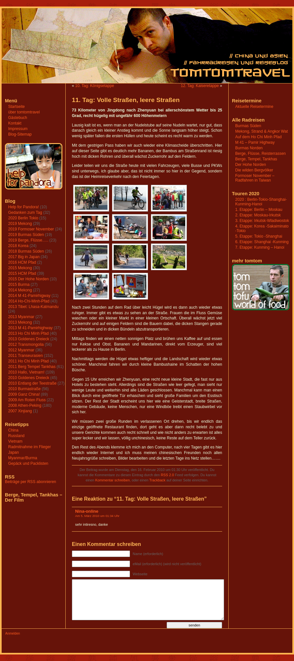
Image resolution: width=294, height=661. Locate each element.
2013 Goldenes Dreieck (28, 339)
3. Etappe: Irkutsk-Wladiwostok (262, 220)
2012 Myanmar (21, 350)
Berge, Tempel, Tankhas (256, 159)
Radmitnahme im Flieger (29, 447)
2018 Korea (18, 245)
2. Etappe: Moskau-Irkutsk (258, 215)
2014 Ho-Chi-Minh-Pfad (28, 301)
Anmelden (12, 633)
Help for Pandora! (23, 207)
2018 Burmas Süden (26, 251)
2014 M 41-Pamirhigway (29, 295)
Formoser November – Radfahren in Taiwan (254, 178)
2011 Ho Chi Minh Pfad (28, 361)
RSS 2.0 (167, 475)
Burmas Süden (248, 126)
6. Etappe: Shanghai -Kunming (261, 242)
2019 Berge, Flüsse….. (28, 240)
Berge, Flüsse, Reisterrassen (260, 153)
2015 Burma (18, 284)
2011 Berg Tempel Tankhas (32, 366)
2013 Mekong (20, 322)
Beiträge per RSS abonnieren (30, 481)
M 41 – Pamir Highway (255, 142)
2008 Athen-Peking (24, 405)
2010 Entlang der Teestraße (32, 383)
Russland (16, 435)
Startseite (16, 106)
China (13, 430)
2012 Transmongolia (26, 344)
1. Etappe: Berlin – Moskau (258, 209)
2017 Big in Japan (24, 257)
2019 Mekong (20, 223)
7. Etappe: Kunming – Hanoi (259, 247)
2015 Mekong (20, 268)
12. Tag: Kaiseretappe (200, 85)
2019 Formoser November (31, 229)
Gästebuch (17, 117)
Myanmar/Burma (22, 458)
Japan (13, 452)
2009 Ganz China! (24, 394)
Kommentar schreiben (112, 480)
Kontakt (15, 123)
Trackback (157, 480)
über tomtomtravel (24, 112)
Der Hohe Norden (250, 164)
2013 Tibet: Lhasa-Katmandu (33, 306)
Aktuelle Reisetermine (254, 106)
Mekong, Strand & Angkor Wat (261, 131)
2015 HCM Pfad (22, 273)
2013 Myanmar (21, 317)
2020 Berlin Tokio (23, 218)
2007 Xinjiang (20, 411)
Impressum (17, 128)
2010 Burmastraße (24, 389)
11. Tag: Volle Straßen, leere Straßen (126, 99)
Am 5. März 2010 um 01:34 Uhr (97, 516)
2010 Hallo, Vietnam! (26, 372)
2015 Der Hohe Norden (28, 279)
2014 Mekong (20, 290)
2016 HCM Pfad (22, 262)
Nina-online (86, 511)
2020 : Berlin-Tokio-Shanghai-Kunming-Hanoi (261, 201)
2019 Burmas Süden (26, 234)
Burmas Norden (249, 148)
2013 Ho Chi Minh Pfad (28, 333)
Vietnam (15, 441)
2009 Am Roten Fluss (27, 400)
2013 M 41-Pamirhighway (30, 328)
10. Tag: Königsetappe (94, 85)
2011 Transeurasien (25, 355)
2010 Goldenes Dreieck (28, 377)
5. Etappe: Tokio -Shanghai (258, 236)
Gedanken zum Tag (25, 212)
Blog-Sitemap (20, 134)
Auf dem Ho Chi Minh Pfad (258, 137)
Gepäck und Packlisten (28, 463)
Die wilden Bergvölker (254, 170)
